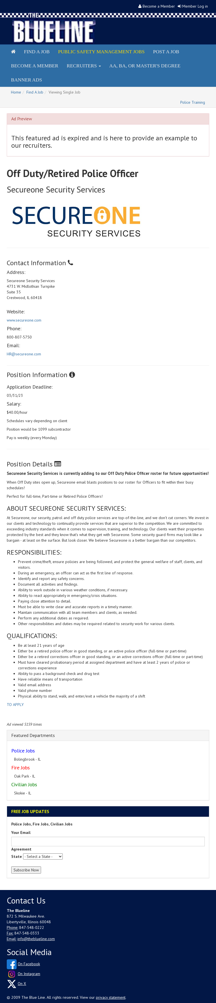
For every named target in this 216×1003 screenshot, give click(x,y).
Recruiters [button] (84, 65)
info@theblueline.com (36, 938)
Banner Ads (26, 80)
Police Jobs (23, 750)
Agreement (21, 849)
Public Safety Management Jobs (101, 51)
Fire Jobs (20, 767)
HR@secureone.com (24, 354)
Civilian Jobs (24, 784)
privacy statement (110, 997)
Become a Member (159, 6)
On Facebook (29, 963)
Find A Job (34, 92)
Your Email (20, 832)
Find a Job (37, 51)
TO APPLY (15, 704)
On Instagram (29, 973)
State (16, 856)
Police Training (192, 102)
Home (16, 92)
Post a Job (166, 51)
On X (22, 983)
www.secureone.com (24, 320)
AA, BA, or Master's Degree (145, 65)
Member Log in (195, 6)
